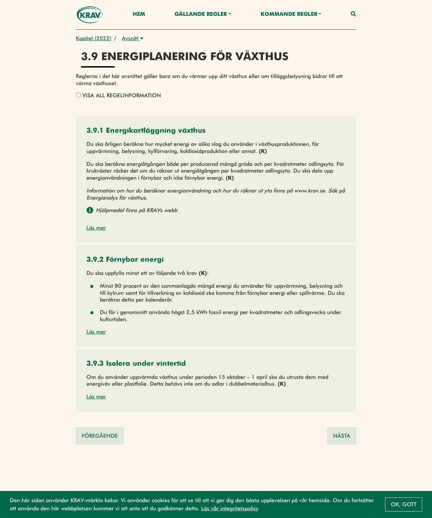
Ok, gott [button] (403, 504)
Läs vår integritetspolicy (230, 508)
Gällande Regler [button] (200, 14)
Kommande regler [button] (289, 14)
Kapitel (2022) (93, 38)
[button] (146, 131)
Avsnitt (132, 38)
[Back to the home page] (89, 14)
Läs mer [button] (96, 228)
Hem (139, 14)
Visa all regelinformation (118, 95)
